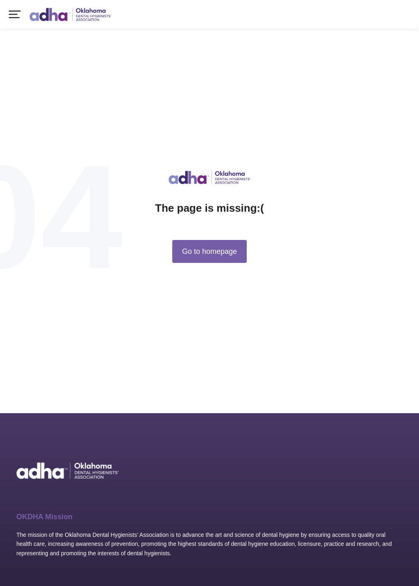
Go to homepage (209, 251)
